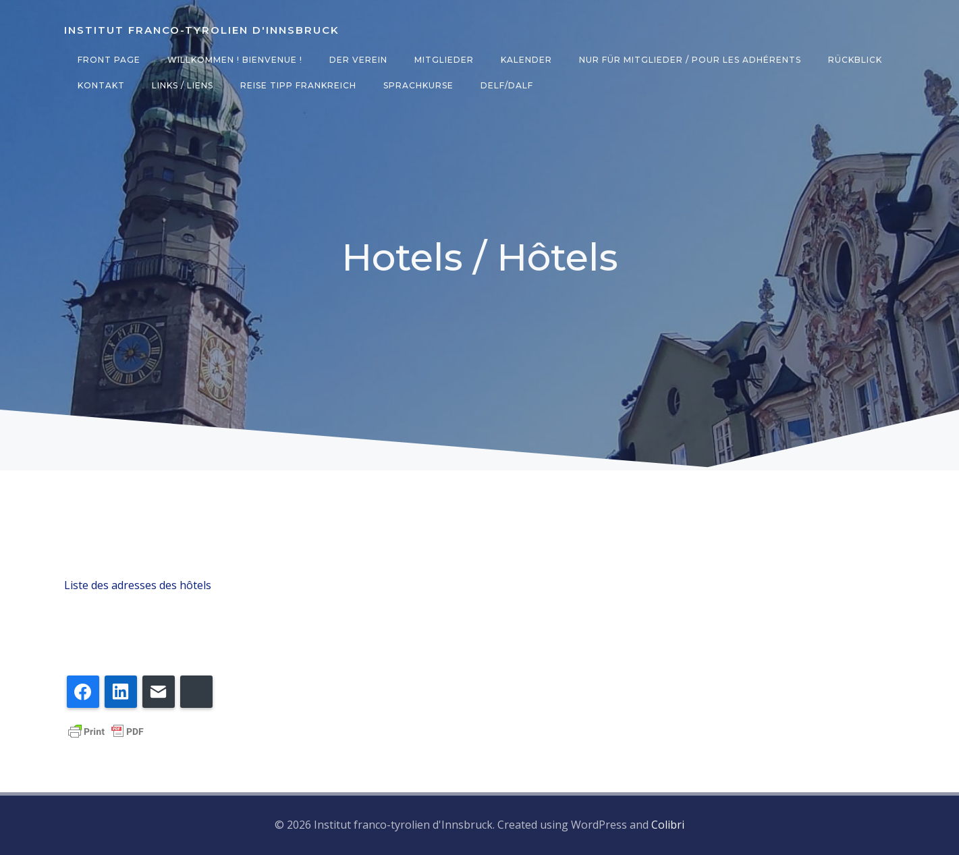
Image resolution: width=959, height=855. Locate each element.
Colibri (667, 824)
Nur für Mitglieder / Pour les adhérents (690, 60)
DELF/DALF (507, 85)
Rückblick (855, 60)
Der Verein (358, 60)
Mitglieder (444, 60)
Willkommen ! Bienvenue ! (234, 60)
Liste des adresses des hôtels (137, 585)
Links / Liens (182, 85)
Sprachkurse (418, 85)
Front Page (109, 60)
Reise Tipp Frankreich (298, 85)
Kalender (526, 60)
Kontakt (101, 85)
